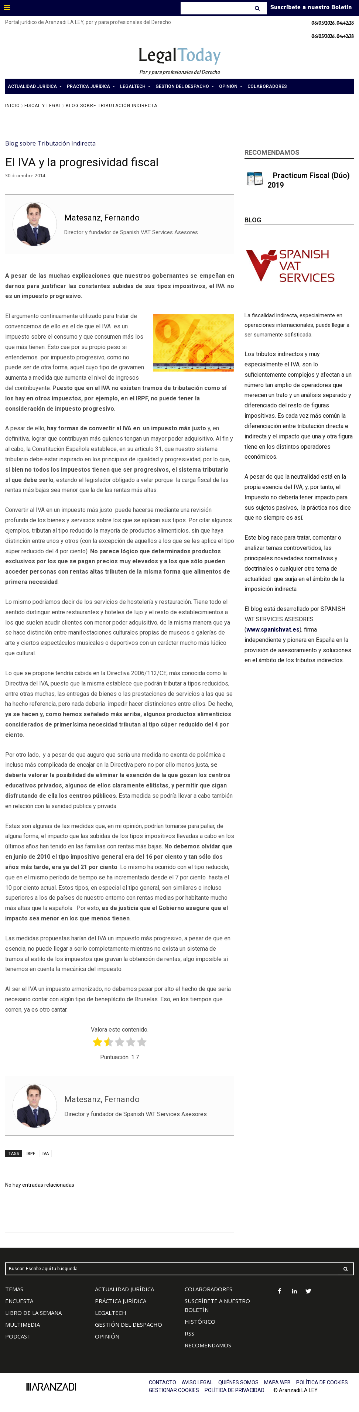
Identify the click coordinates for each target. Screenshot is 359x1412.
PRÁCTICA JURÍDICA (120, 1301)
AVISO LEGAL (197, 1382)
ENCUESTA (19, 1301)
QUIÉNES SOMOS (238, 1382)
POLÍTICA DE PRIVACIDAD (234, 1390)
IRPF (31, 1153)
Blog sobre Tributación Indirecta (111, 105)
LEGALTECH (110, 1312)
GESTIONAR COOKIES (174, 1390)
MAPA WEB (277, 1382)
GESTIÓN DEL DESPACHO (128, 1324)
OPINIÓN (107, 1336)
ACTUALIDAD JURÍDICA (124, 1289)
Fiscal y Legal (42, 105)
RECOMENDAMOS (208, 1345)
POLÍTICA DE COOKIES (322, 1382)
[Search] (258, 8)
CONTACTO (162, 1382)
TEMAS (14, 1289)
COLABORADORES (208, 1289)
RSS (189, 1333)
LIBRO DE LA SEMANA (33, 1312)
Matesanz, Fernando (102, 217)
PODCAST (18, 1336)
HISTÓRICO (200, 1321)
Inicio (12, 105)
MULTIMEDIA (22, 1324)
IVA (45, 1153)
